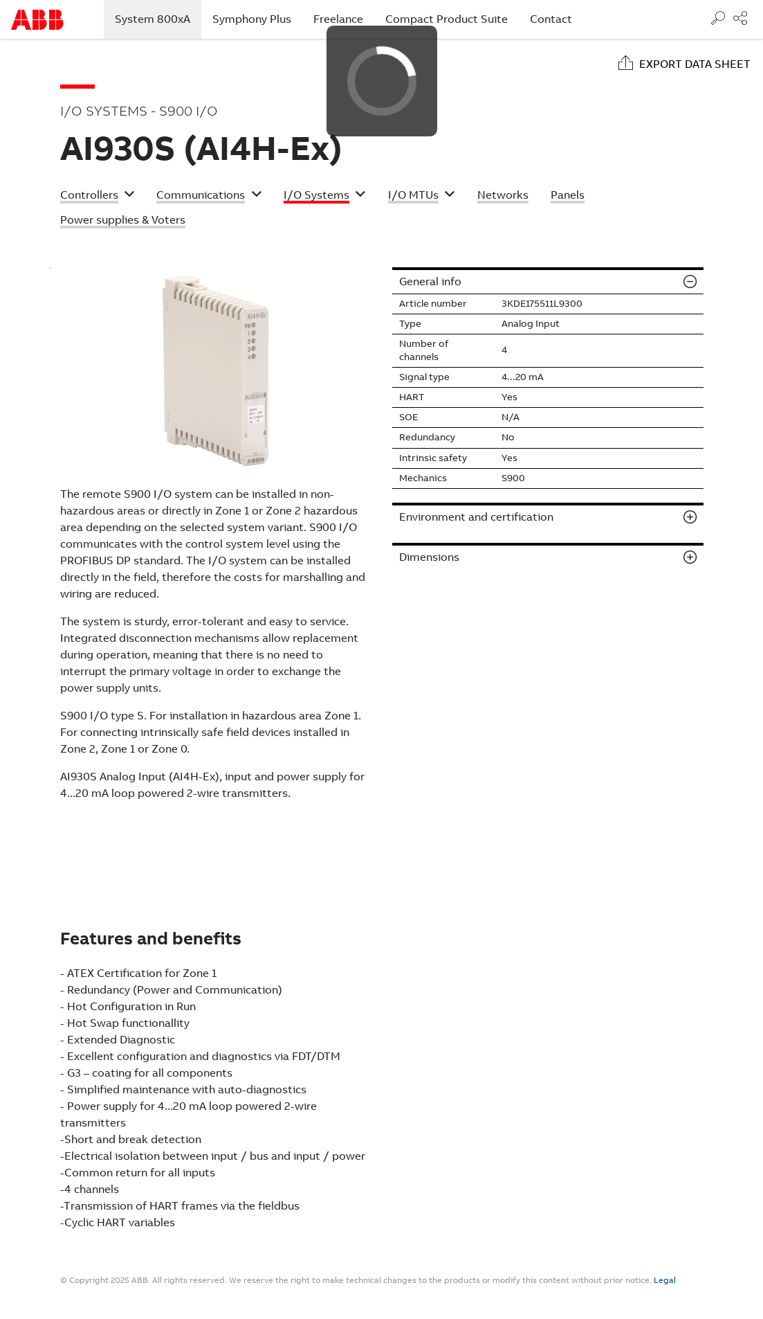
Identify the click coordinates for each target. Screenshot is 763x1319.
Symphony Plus (251, 19)
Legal (665, 1280)
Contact (551, 19)
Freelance (338, 19)
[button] (97, 196)
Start (37, 20)
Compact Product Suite (446, 19)
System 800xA (158, 18)
